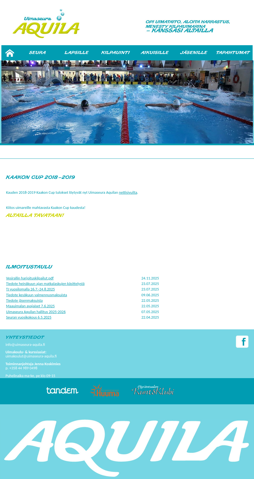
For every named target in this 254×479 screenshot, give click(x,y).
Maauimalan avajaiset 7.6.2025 (30, 306)
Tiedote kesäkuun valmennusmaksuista (36, 295)
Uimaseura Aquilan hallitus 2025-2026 (36, 312)
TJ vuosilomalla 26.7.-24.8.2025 (30, 289)
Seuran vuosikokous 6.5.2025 (29, 317)
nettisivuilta (128, 192)
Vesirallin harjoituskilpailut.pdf (30, 278)
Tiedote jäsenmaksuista (24, 300)
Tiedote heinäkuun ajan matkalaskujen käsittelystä (45, 283)
